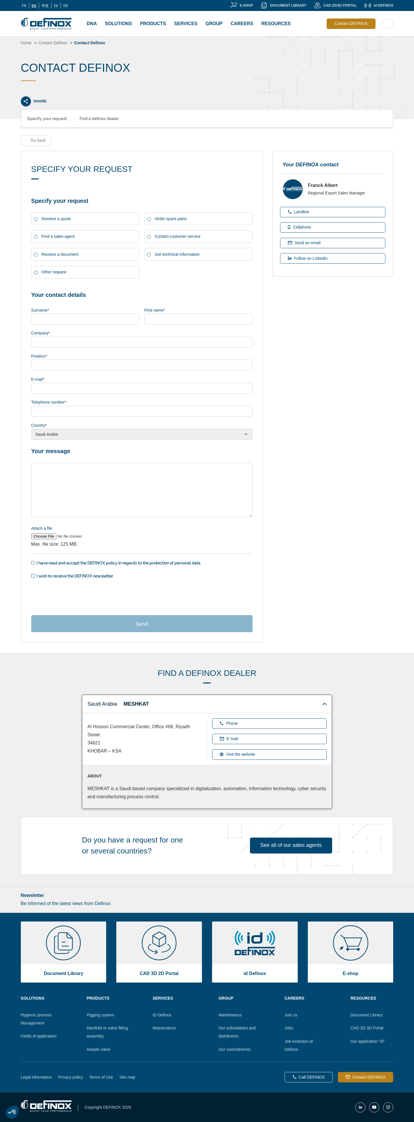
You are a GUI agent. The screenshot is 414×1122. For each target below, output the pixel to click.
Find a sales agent (58, 236)
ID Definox (162, 1015)
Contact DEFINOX (351, 23)
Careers (242, 23)
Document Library (366, 1015)
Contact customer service (177, 236)
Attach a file (41, 528)
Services (186, 23)
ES (56, 5)
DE (65, 5)
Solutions (118, 23)
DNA (92, 23)
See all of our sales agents (291, 845)
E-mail (37, 379)
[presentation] (75, 596)
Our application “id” (367, 1041)
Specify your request (47, 118)
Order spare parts (171, 218)
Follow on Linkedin (307, 258)
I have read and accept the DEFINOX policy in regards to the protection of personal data (118, 562)
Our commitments (234, 1049)
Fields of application (39, 1036)
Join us (290, 1015)
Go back (38, 140)
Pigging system (100, 1015)
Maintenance (164, 1028)
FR (24, 5)
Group (213, 23)
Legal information (36, 1077)
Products (153, 23)
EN (34, 5)
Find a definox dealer (99, 118)
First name (154, 310)
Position (39, 356)
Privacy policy (70, 1077)
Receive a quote (56, 218)
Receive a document (60, 254)
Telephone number (48, 402)
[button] (12, 1112)
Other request (54, 272)
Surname (40, 310)
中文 (45, 5)
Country (39, 425)
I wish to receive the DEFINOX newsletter (74, 575)
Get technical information (177, 254)
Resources (275, 23)
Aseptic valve (99, 1049)
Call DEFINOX (309, 1077)
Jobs (288, 1028)
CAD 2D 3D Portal (366, 1028)
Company (40, 333)
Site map (127, 1077)
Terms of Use (101, 1077)
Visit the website (237, 754)
